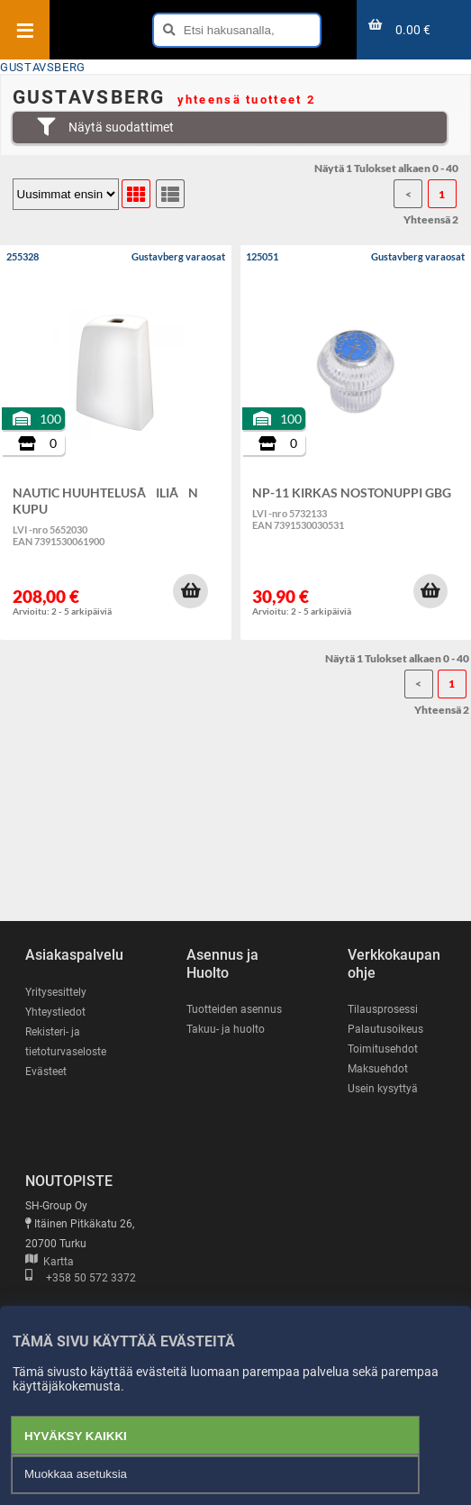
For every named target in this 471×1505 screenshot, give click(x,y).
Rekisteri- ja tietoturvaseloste (65, 1042)
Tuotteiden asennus (234, 1009)
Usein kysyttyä (383, 1088)
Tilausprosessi (383, 1009)
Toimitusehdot (383, 1049)
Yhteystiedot (55, 1012)
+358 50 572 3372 (80, 1278)
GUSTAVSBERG (43, 67)
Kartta (49, 1262)
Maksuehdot (378, 1069)
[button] (190, 591)
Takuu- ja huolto (225, 1029)
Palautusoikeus (385, 1029)
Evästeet (46, 1071)
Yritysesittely (55, 992)
